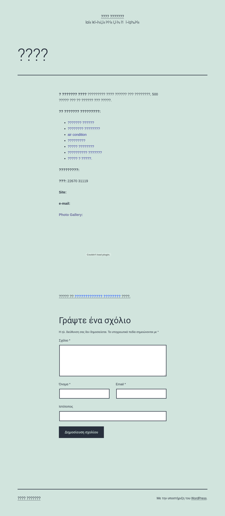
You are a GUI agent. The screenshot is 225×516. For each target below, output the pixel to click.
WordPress (199, 498)
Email (121, 384)
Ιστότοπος (66, 406)
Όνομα (64, 384)
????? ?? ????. (94, 296)
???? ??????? (112, 16)
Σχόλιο (64, 340)
